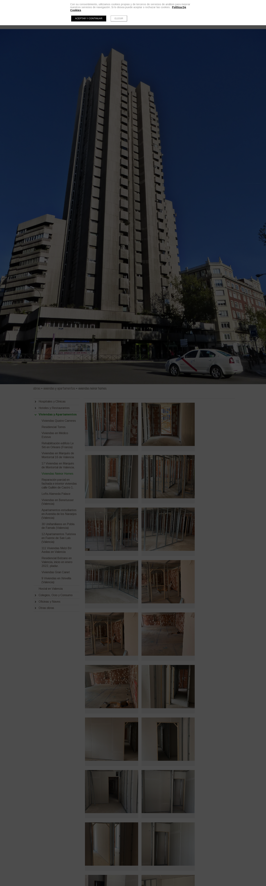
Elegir (119, 18)
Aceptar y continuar (88, 18)
